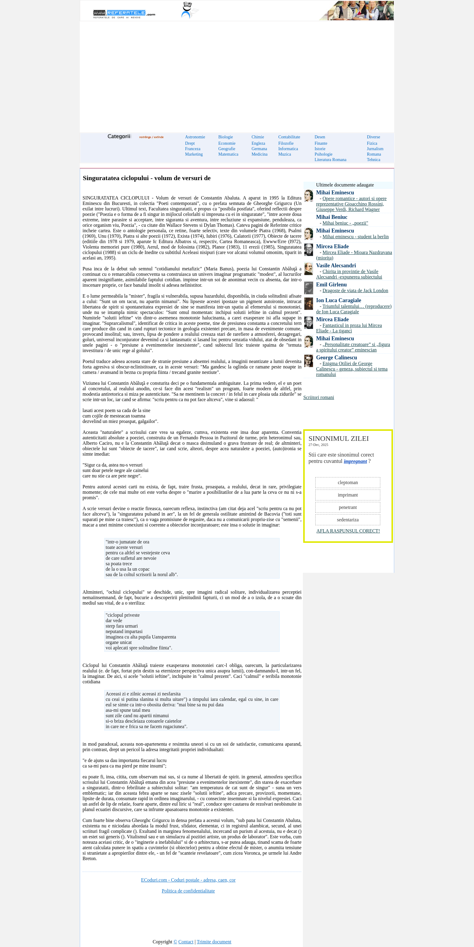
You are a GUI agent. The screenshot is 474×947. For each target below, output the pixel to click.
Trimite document (214, 941)
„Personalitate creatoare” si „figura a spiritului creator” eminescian (353, 347)
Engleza (258, 143)
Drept (190, 143)
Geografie (226, 149)
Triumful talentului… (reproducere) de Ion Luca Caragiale (354, 309)
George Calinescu (336, 358)
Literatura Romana (330, 159)
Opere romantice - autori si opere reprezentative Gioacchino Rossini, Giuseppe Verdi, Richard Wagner (351, 204)
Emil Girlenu (331, 285)
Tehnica (373, 159)
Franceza (192, 149)
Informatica (288, 149)
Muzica (284, 154)
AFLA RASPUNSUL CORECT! (348, 530)
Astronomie (195, 137)
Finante (321, 143)
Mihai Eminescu (335, 193)
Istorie (320, 149)
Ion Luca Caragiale (338, 300)
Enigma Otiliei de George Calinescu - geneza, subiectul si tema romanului (352, 369)
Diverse (373, 137)
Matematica (228, 154)
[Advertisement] (237, 73)
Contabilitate (289, 137)
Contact (185, 941)
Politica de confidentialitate (188, 890)
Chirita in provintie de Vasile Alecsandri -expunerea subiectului (349, 274)
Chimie (258, 137)
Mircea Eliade (332, 246)
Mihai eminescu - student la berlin (356, 236)
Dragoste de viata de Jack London (355, 290)
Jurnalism (375, 149)
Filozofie (286, 143)
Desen (320, 137)
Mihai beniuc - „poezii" (345, 223)
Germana (259, 149)
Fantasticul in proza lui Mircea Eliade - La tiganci (349, 328)
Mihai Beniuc (332, 217)
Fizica (372, 143)
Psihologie (324, 154)
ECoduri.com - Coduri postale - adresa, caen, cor (188, 880)
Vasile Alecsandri (336, 265)
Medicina (260, 154)
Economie (226, 143)
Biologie (225, 137)
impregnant (355, 461)
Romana (374, 154)
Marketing (194, 154)
